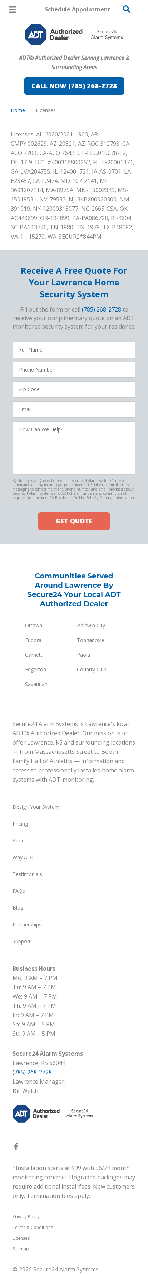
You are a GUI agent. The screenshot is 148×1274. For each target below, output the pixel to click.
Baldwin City (91, 625)
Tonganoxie (90, 640)
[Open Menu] (12, 9)
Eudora (33, 640)
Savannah (36, 684)
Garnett (34, 654)
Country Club (92, 669)
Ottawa (33, 625)
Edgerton (35, 669)
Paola (83, 654)
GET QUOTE (74, 521)
